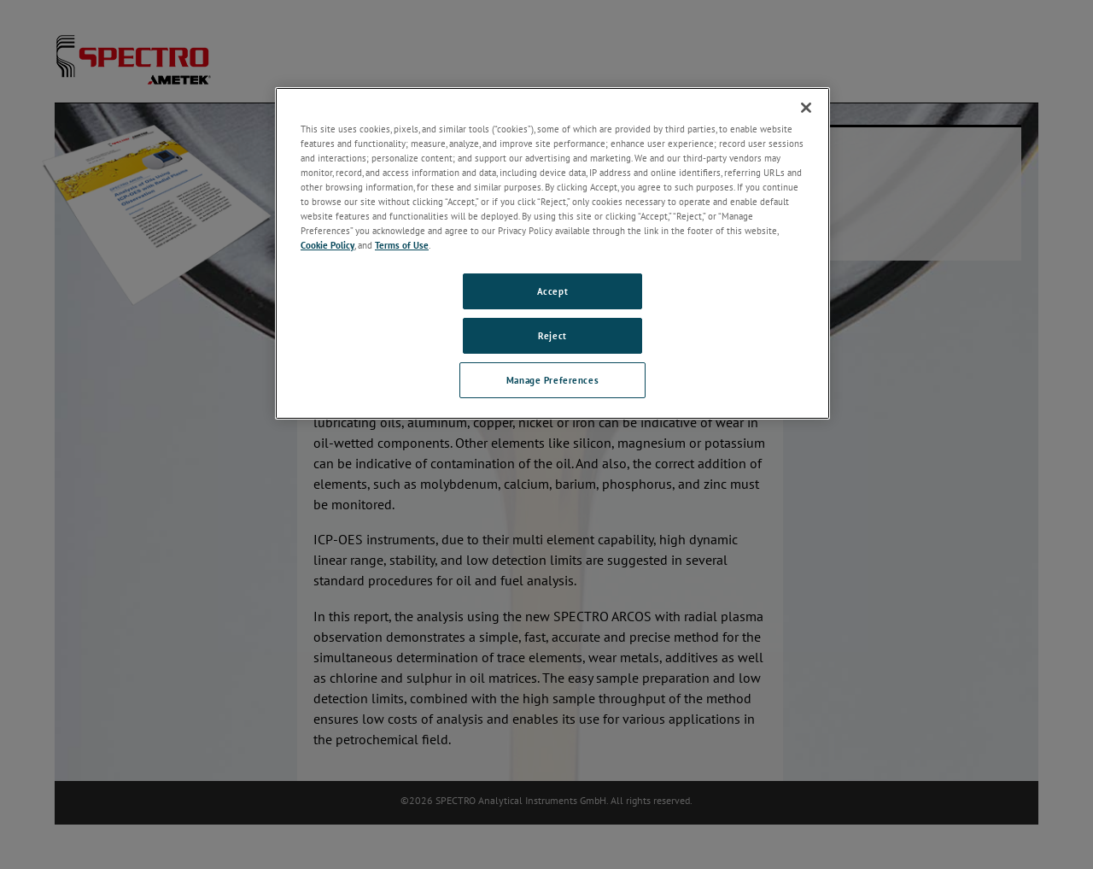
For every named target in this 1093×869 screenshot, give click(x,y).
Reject (552, 335)
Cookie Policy (327, 244)
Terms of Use (402, 244)
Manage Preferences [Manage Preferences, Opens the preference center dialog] (552, 379)
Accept (552, 291)
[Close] (806, 107)
